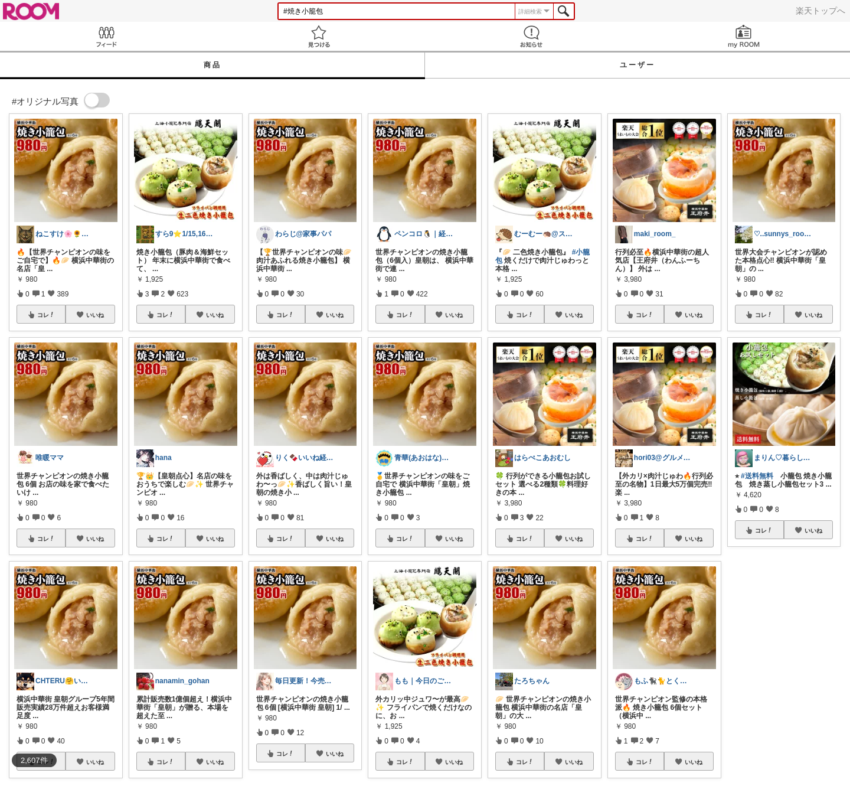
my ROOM (744, 36)
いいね (95, 315)
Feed (106, 36)
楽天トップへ (820, 10)
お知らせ (531, 36)
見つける (318, 36)
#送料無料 (757, 476)
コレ (46, 315)
